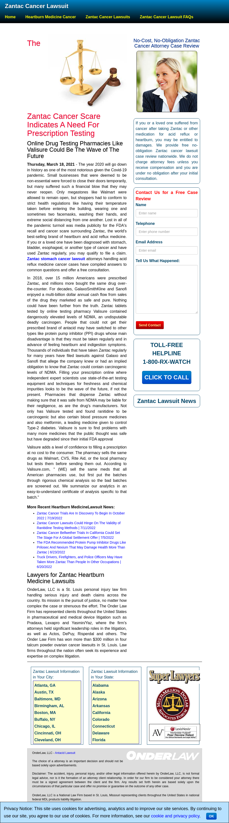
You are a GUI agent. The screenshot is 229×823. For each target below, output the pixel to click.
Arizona (100, 699)
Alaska (99, 692)
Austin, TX (44, 692)
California (101, 713)
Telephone (145, 223)
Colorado (101, 719)
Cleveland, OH (47, 740)
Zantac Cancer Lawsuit (36, 6)
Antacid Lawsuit (65, 753)
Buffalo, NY (44, 719)
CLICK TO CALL (166, 377)
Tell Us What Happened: (158, 261)
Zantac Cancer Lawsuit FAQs (167, 17)
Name (141, 205)
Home (10, 17)
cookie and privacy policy (175, 816)
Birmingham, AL (49, 706)
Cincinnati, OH (47, 733)
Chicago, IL (44, 726)
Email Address (149, 242)
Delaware (101, 733)
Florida (99, 740)
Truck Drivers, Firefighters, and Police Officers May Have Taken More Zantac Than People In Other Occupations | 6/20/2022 (79, 562)
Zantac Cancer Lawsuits (108, 17)
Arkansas (101, 706)
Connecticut (104, 726)
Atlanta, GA (45, 685)
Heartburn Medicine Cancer (50, 17)
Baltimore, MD (47, 699)
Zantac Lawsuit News (166, 401)
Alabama (101, 685)
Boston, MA (45, 713)
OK (211, 816)
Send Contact (150, 325)
